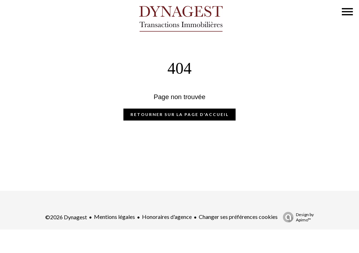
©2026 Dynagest (66, 217)
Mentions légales (114, 216)
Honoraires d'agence (167, 216)
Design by (296, 217)
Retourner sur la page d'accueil (179, 114)
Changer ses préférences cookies (238, 216)
